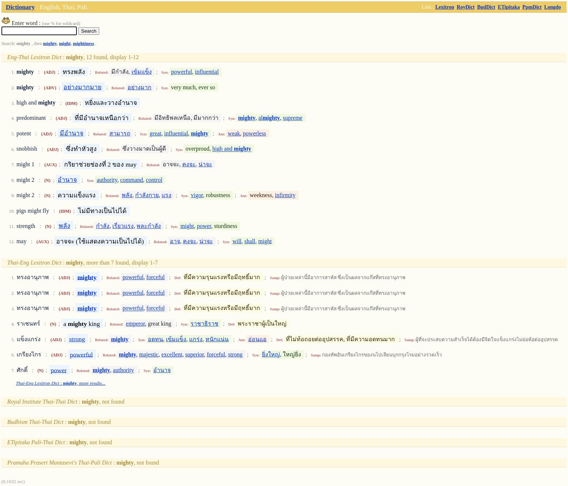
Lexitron (444, 7)
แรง (166, 195)
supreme (292, 118)
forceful (155, 277)
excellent (171, 354)
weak (234, 133)
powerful (181, 72)
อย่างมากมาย (82, 87)
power (204, 226)
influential (207, 72)
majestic (148, 354)
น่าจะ (205, 164)
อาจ (175, 241)
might (65, 43)
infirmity (285, 195)
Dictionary (20, 7)
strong (77, 339)
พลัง (127, 195)
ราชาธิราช (204, 323)
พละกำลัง (149, 226)
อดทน (155, 339)
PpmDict (532, 7)
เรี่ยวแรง (123, 226)
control (154, 180)
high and (231, 149)
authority (107, 180)
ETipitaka (509, 7)
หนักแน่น (217, 339)
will (237, 241)
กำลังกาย (147, 195)
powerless (254, 133)
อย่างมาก (139, 87)
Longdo (552, 7)
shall (250, 241)
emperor (135, 323)
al (269, 118)
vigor (197, 195)
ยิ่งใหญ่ (271, 354)
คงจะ (189, 164)
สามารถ (119, 133)
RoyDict (466, 7)
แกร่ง (195, 339)
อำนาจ (67, 179)
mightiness (83, 43)
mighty (50, 43)
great (155, 133)
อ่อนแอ (257, 339)
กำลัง (102, 226)
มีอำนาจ (71, 133)
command (131, 180)
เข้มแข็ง (141, 72)
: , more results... (60, 383)
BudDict (486, 7)
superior (194, 354)
